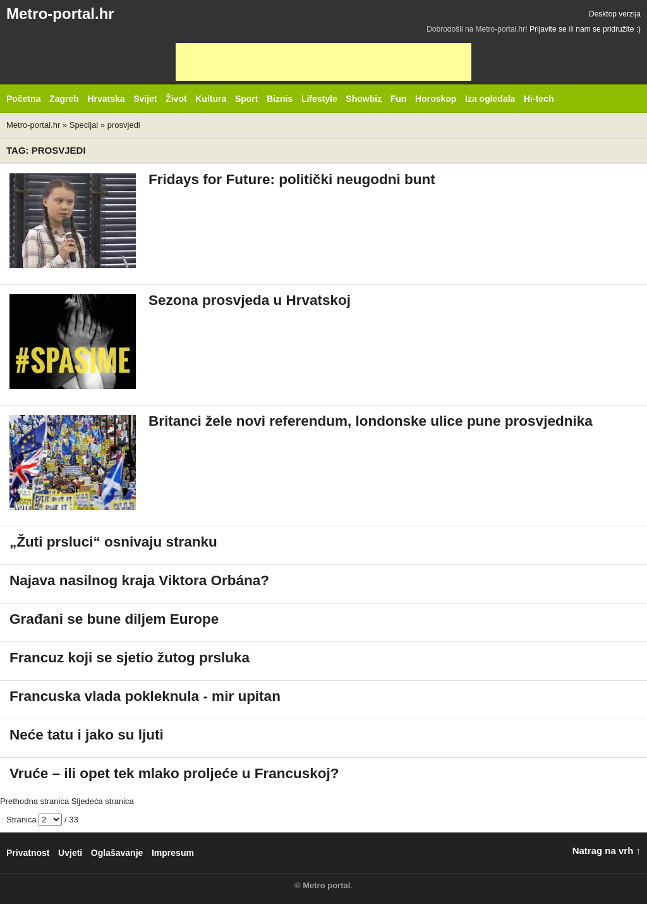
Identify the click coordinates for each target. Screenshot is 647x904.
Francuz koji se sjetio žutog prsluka (129, 658)
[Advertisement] (323, 62)
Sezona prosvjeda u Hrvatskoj (249, 300)
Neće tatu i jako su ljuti (86, 735)
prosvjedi (123, 125)
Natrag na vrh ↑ (606, 850)
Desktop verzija (615, 13)
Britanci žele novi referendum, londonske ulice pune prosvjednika (370, 421)
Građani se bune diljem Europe (114, 619)
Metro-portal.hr (60, 13)
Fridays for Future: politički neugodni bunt (291, 179)
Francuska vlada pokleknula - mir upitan (145, 696)
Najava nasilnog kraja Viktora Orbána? (139, 580)
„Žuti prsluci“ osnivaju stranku (113, 542)
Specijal (84, 125)
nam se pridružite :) (608, 29)
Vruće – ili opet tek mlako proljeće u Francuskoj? (174, 773)
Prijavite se (548, 29)
